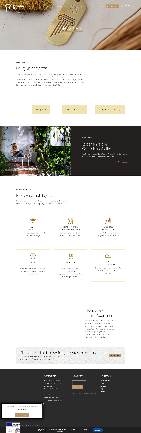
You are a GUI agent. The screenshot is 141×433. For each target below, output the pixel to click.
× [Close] (42, 404)
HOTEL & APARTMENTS (62, 6)
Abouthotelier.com (35, 425)
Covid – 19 (94, 6)
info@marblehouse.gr (55, 380)
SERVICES (79, 6)
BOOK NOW (124, 163)
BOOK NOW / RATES (112, 6)
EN (134, 6)
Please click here (22, 415)
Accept (97, 430)
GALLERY (72, 6)
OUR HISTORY (50, 6)
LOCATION (86, 6)
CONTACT (101, 6)
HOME (43, 6)
